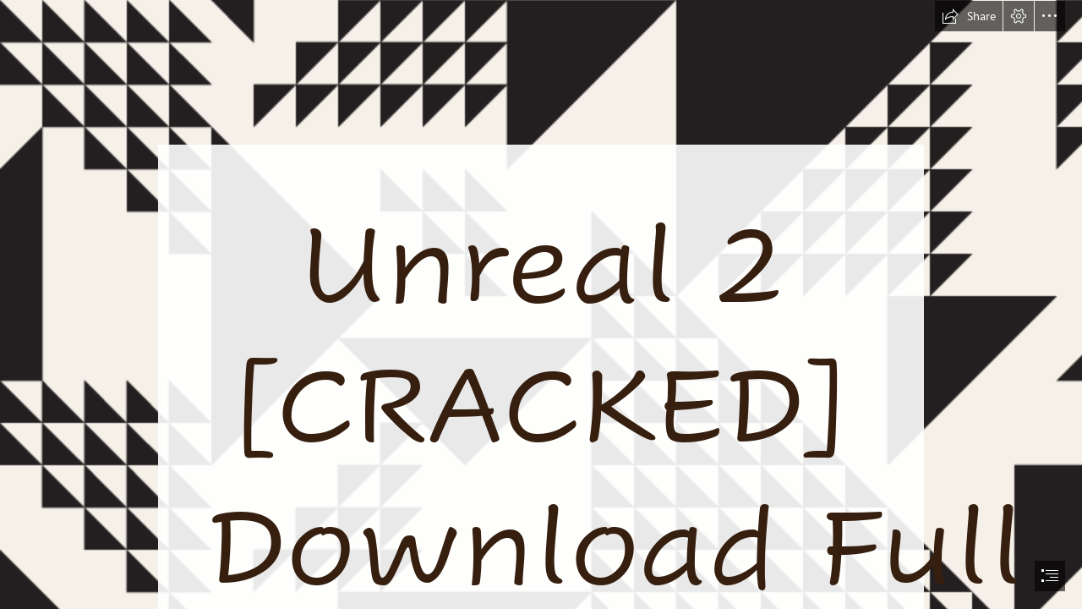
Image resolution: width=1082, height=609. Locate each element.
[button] (969, 16)
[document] (541, 304)
